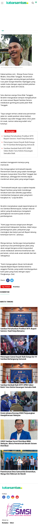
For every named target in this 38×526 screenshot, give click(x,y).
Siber (12, 523)
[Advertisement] (19, 15)
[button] (36, 1)
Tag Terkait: (6, 287)
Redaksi (5, 523)
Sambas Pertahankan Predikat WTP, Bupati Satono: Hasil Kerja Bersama (18, 329)
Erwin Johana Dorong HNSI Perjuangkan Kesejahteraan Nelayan (18, 414)
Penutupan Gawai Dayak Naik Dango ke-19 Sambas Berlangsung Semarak (19, 358)
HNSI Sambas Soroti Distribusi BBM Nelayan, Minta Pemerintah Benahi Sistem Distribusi (19, 443)
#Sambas (16, 287)
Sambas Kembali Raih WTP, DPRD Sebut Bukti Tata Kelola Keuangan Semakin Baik (18, 150)
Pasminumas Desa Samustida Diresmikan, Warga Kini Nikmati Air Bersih (18, 472)
